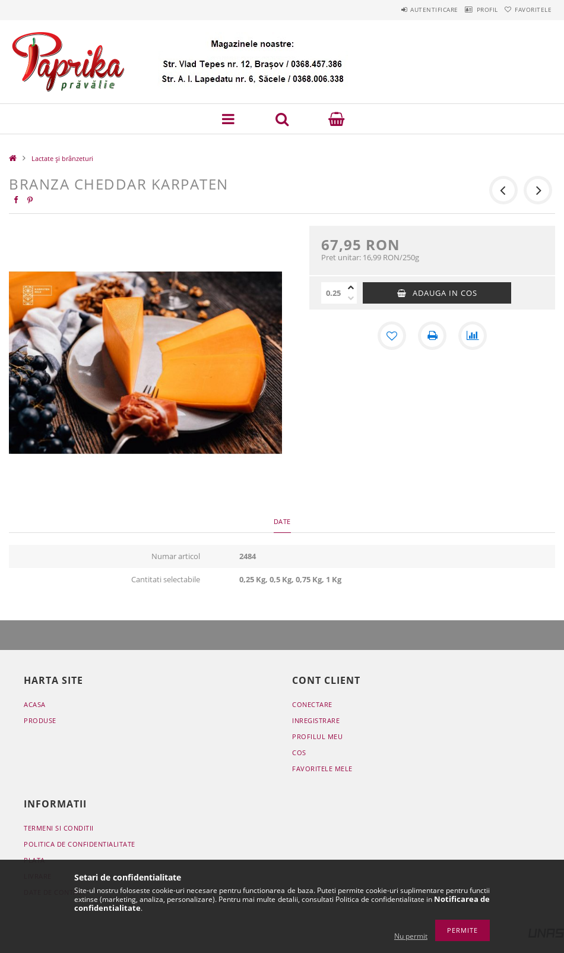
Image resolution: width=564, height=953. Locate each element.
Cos (299, 752)
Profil (470, 9)
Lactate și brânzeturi (62, 158)
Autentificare (406, 9)
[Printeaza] (432, 335)
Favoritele (527, 9)
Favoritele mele (322, 768)
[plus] (351, 287)
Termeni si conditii (59, 827)
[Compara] (472, 335)
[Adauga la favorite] (392, 335)
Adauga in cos (445, 293)
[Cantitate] (333, 293)
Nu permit (410, 936)
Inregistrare (316, 720)
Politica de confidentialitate (79, 844)
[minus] (351, 298)
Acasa (35, 704)
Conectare (312, 704)
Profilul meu (317, 736)
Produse (40, 720)
